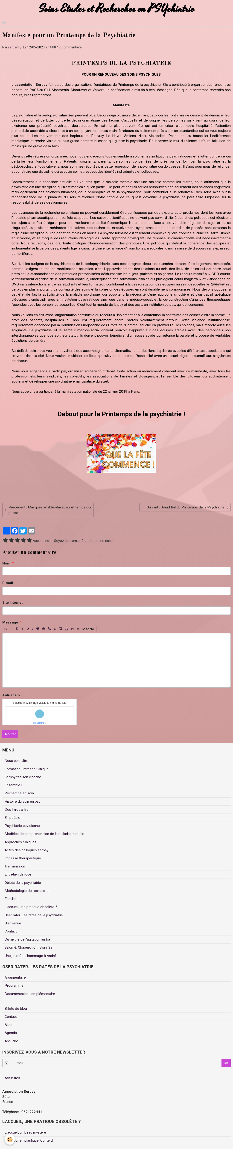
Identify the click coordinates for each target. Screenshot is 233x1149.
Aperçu (88, 629)
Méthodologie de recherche (27, 891)
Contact (11, 931)
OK (226, 1063)
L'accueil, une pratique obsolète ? (31, 907)
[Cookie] (10, 1139)
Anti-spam (11, 695)
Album (10, 1025)
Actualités (12, 1078)
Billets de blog (16, 1008)
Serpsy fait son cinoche (23, 777)
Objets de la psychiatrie (23, 883)
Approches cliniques (20, 842)
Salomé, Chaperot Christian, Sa (28, 947)
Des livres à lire (17, 810)
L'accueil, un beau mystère (25, 1132)
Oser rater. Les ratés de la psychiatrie (34, 915)
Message (10, 622)
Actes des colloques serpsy (26, 850)
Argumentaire (15, 977)
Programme (14, 985)
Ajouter (10, 734)
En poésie (12, 818)
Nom (6, 563)
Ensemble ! (13, 785)
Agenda (11, 1033)
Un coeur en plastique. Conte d (29, 1140)
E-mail (7, 583)
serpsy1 (14, 47)
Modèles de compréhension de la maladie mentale (44, 834)
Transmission (15, 866)
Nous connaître (16, 761)
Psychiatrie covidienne (22, 826)
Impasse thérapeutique (23, 858)
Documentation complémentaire (30, 994)
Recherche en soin (19, 793)
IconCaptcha (38, 723)
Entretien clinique (18, 874)
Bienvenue (13, 923)
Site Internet (12, 602)
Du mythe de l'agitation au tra (27, 939)
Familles (11, 899)
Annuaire (11, 1041)
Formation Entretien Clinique (27, 769)
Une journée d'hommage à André (30, 956)
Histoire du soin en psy (22, 801)
